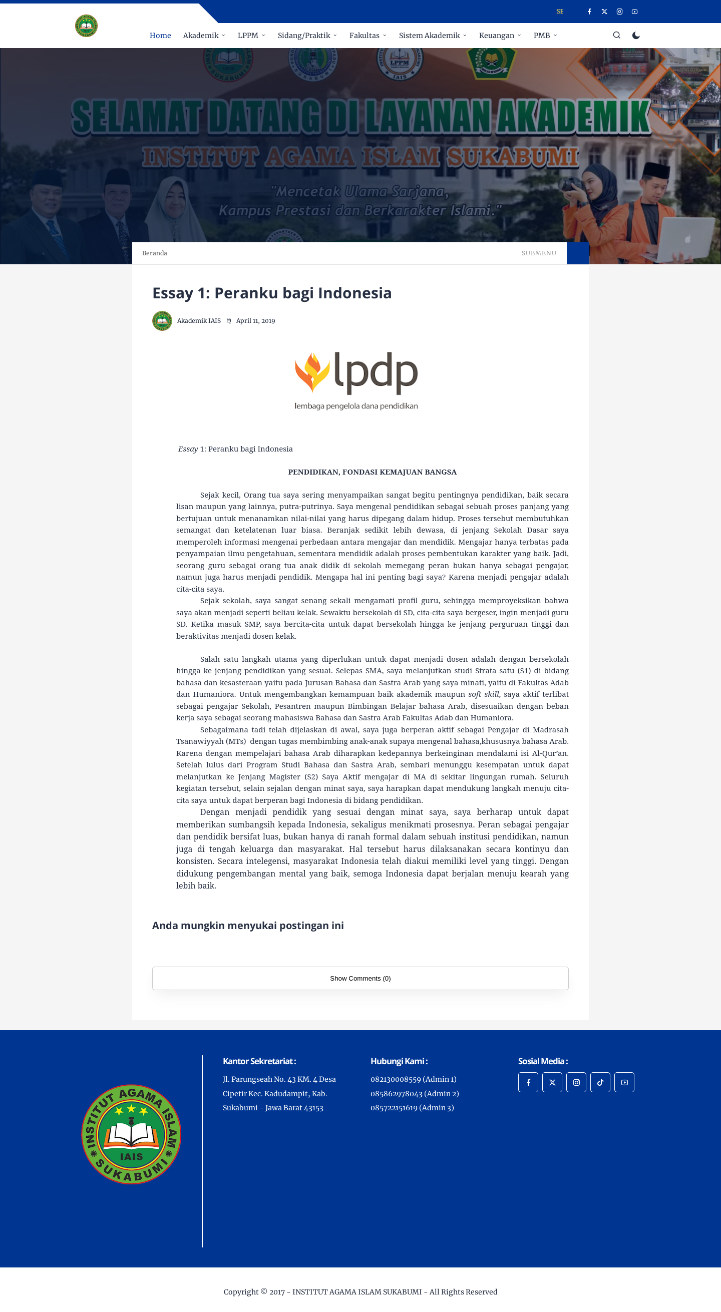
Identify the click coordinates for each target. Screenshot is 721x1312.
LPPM (248, 35)
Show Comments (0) (360, 978)
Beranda (154, 253)
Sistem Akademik (429, 35)
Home (160, 35)
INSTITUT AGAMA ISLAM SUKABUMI (357, 1291)
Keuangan (496, 35)
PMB (542, 35)
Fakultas (364, 35)
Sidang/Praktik (304, 35)
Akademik (200, 35)
